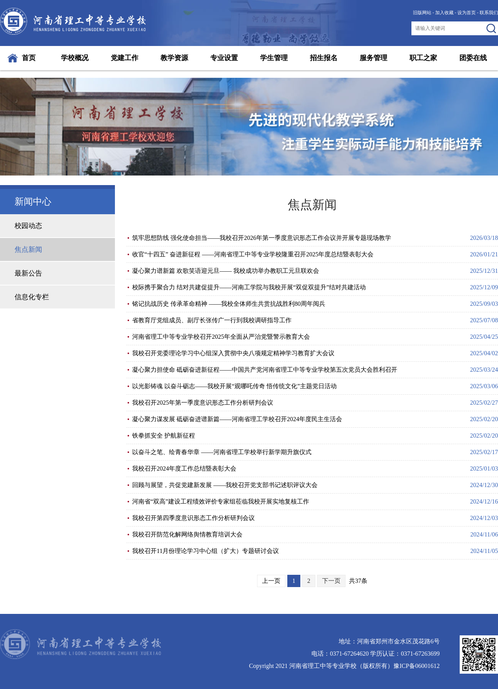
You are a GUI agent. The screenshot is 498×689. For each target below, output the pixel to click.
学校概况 (74, 58)
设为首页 (466, 12)
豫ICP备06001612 (416, 666)
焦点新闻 (28, 249)
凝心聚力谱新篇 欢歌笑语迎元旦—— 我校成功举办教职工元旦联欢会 (225, 270)
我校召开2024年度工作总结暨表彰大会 (184, 468)
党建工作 (124, 58)
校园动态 (28, 226)
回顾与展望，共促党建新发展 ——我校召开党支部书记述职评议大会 (225, 485)
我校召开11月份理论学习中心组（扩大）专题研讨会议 (205, 551)
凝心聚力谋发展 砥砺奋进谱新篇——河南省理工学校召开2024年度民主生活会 (237, 419)
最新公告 (28, 273)
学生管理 (274, 58)
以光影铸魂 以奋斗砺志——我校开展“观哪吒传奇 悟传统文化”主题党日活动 (234, 386)
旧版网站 (422, 12)
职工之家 (423, 58)
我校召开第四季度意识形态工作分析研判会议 (193, 518)
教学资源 (174, 58)
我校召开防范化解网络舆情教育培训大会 (187, 534)
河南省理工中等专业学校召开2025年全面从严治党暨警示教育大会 (221, 336)
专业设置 (224, 58)
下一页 (331, 580)
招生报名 (323, 58)
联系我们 (489, 12)
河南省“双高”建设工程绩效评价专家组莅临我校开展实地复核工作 (220, 501)
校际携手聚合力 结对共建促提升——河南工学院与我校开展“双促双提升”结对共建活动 (249, 287)
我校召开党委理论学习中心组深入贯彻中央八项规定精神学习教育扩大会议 (233, 353)
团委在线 (473, 58)
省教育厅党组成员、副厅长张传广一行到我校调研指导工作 (212, 320)
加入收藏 (444, 12)
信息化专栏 (32, 297)
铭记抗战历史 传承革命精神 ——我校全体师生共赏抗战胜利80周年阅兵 (228, 303)
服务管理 (373, 58)
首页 (29, 58)
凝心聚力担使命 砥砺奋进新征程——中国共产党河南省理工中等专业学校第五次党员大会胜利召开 (264, 369)
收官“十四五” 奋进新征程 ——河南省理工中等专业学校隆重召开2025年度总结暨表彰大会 (253, 254)
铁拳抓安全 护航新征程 (163, 435)
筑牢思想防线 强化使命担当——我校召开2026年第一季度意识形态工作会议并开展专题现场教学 (261, 238)
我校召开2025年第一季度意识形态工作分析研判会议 (202, 402)
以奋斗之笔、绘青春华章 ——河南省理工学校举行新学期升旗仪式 (221, 452)
